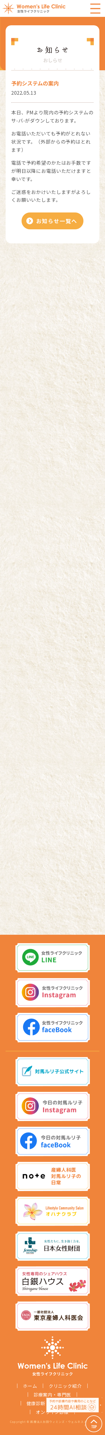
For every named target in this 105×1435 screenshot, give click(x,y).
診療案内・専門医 (52, 1394)
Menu (95, 8)
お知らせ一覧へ (56, 221)
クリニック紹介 (65, 1385)
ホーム (30, 1385)
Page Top (93, 1423)
